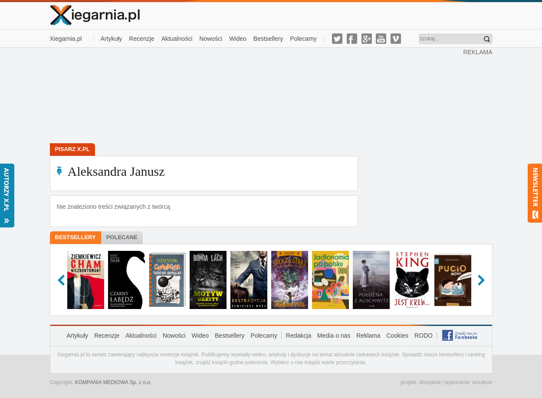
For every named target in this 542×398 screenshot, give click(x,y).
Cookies (397, 335)
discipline (429, 382)
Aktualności (177, 38)
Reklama (368, 335)
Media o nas (333, 335)
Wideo (237, 38)
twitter (337, 38)
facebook (352, 38)
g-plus (366, 38)
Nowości (210, 38)
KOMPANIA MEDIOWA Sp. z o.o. (113, 382)
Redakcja (298, 335)
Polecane (122, 237)
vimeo (396, 38)
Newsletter (535, 193)
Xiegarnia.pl (66, 38)
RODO (423, 335)
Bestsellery (268, 38)
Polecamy (303, 38)
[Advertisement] (256, 94)
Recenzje (141, 38)
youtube (381, 38)
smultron (482, 382)
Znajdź (487, 39)
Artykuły (111, 38)
